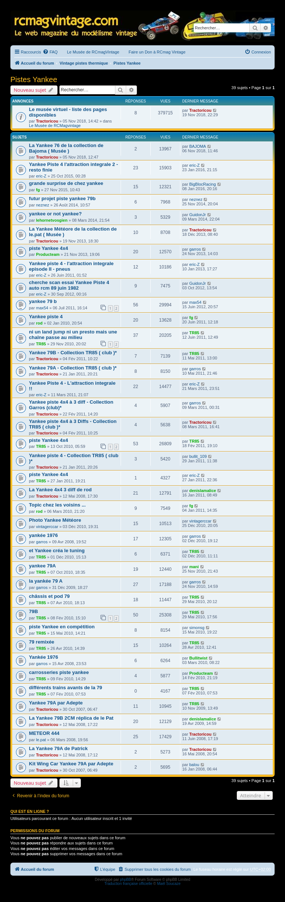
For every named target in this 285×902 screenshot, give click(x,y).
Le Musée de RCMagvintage (55, 125)
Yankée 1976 (43, 657)
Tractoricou (47, 121)
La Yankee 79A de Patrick (58, 748)
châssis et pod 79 (49, 596)
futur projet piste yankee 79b (62, 198)
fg (38, 190)
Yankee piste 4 (46, 316)
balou (194, 764)
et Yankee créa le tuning (57, 550)
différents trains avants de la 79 (65, 687)
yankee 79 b (43, 301)
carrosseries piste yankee (59, 672)
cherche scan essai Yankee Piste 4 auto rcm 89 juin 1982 (69, 285)
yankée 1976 (43, 535)
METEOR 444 (44, 733)
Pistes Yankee (33, 79)
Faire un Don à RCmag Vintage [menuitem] (156, 52)
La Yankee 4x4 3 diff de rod (60, 489)
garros (195, 249)
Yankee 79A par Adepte (56, 703)
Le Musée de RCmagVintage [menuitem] (93, 52)
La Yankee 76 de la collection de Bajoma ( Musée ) (66, 148)
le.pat (41, 739)
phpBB (125, 879)
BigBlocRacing (202, 184)
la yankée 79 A (45, 581)
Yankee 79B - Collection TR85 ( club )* (73, 352)
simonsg (196, 627)
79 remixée (41, 642)
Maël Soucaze (168, 884)
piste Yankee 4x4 (48, 248)
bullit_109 (198, 456)
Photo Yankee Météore (55, 520)
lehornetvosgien (52, 220)
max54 (42, 308)
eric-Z (41, 176)
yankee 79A (42, 566)
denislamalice (202, 490)
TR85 (41, 344)
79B (33, 611)
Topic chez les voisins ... (57, 505)
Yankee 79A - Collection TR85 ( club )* (73, 368)
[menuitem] (50, 52)
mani (194, 566)
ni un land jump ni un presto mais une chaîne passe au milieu (73, 334)
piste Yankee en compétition (62, 626)
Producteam (48, 254)
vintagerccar (47, 526)
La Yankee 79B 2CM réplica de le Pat (71, 718)
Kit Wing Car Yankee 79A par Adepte (71, 763)
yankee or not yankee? (55, 213)
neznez (42, 205)
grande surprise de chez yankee (66, 183)
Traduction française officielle (128, 884)
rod (39, 323)
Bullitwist (198, 658)
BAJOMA (197, 146)
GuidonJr (197, 214)
